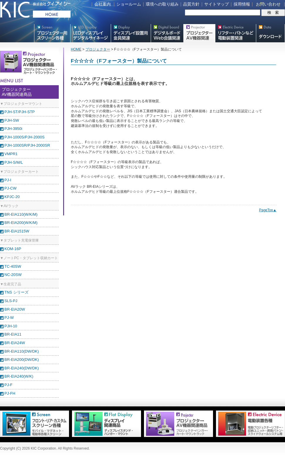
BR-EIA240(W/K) (18, 376)
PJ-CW (10, 188)
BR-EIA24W (14, 343)
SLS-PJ (10, 301)
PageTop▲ (267, 210)
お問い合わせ (268, 4)
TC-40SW (12, 266)
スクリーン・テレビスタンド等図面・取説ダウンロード (270, 33)
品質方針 (191, 4)
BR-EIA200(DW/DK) (21, 359)
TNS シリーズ (16, 292)
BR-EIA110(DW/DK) (21, 351)
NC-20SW (13, 274)
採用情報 (242, 4)
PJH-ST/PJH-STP (19, 112)
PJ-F (8, 385)
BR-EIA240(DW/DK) (21, 368)
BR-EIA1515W (16, 231)
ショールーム (128, 4)
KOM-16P (12, 249)
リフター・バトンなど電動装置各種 (235, 33)
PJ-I (7, 180)
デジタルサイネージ (90, 33)
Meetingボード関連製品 (167, 33)
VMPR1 (11, 154)
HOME (76, 49)
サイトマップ (216, 4)
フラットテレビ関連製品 (131, 33)
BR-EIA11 (12, 334)
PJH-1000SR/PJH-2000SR (27, 145)
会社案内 (102, 4)
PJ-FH (9, 393)
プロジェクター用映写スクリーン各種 (52, 33)
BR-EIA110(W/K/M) (21, 214)
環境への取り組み (162, 4)
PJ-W (9, 317)
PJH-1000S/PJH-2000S (24, 137)
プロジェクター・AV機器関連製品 (199, 33)
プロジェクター (98, 49)
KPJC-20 (12, 197)
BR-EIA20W (14, 309)
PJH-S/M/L (13, 162)
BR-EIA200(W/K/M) (21, 222)
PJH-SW (11, 120)
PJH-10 (10, 326)
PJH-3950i (13, 128)
